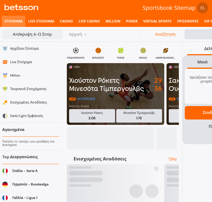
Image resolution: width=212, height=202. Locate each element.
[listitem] (13, 21)
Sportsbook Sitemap (169, 8)
